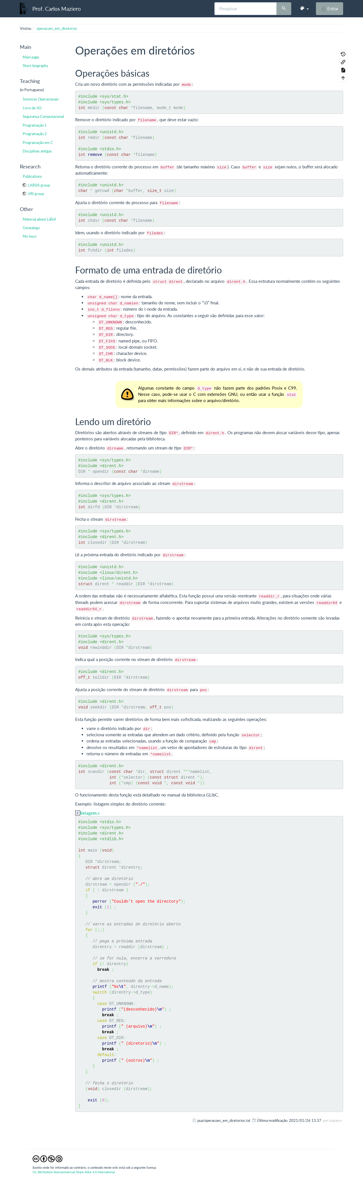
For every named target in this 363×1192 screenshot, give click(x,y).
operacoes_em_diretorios (57, 28)
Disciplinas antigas (37, 151)
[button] (304, 8)
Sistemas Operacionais (41, 99)
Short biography (35, 65)
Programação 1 (35, 125)
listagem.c (90, 812)
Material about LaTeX (39, 219)
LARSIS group (39, 185)
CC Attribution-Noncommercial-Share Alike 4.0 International (74, 1172)
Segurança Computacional (43, 116)
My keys (30, 236)
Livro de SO (32, 108)
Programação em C (38, 142)
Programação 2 (35, 133)
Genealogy (31, 227)
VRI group (36, 193)
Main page (31, 57)
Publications (32, 176)
